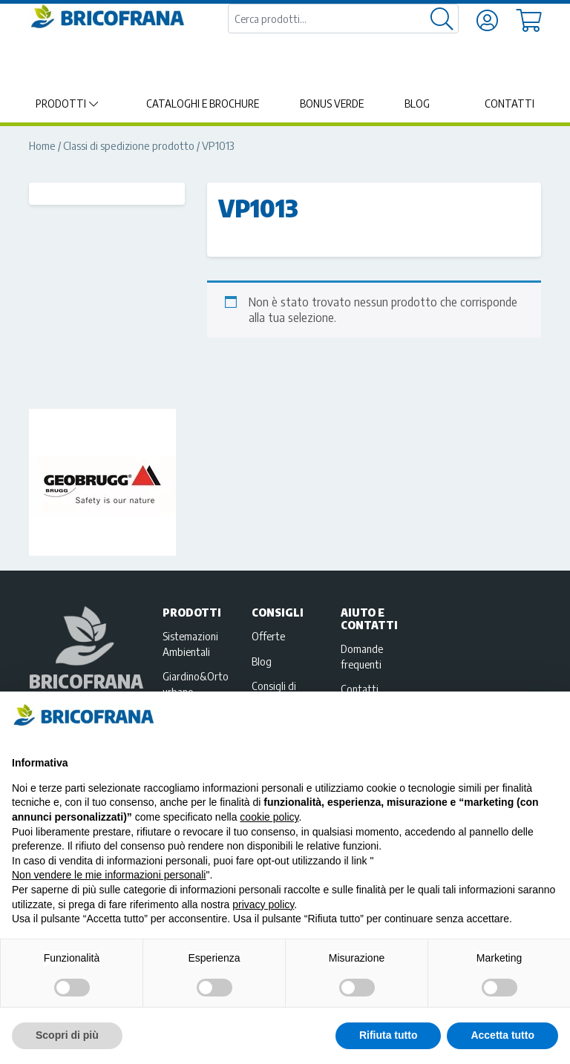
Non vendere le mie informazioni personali (109, 875)
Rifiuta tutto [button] (388, 1035)
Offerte (268, 636)
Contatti (509, 103)
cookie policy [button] (269, 817)
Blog (417, 103)
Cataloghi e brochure (202, 103)
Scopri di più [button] (67, 1035)
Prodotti (61, 103)
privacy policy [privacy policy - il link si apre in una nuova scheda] (263, 904)
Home (42, 145)
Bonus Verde (332, 103)
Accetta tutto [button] (502, 1035)
